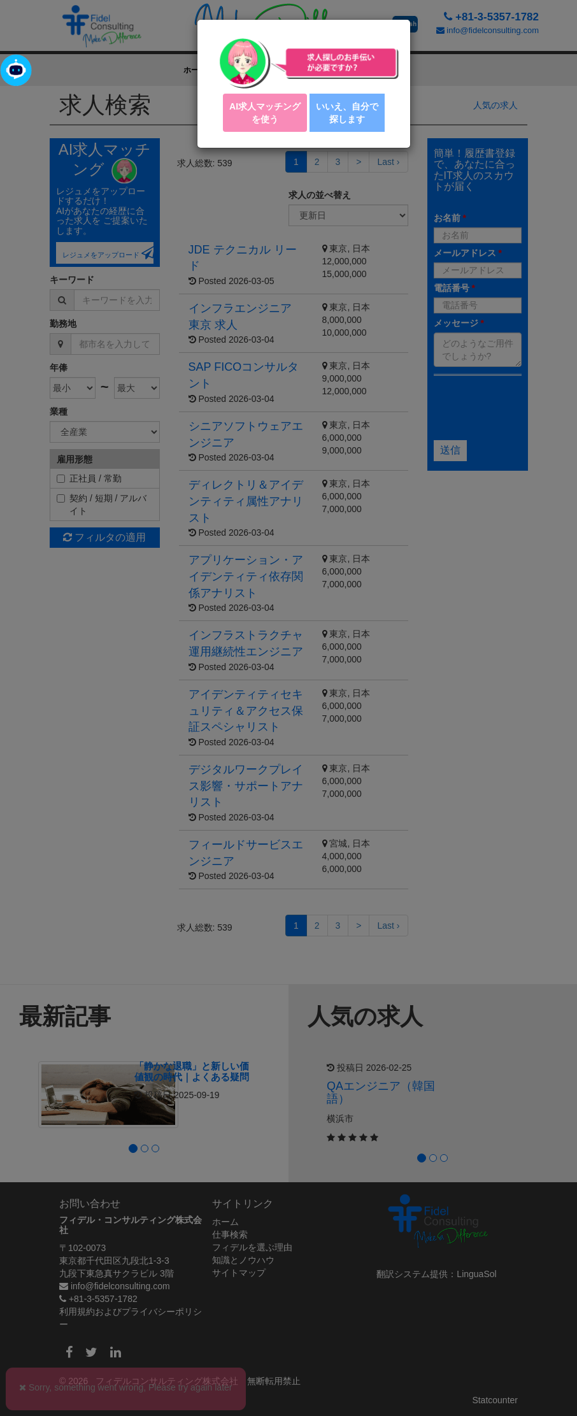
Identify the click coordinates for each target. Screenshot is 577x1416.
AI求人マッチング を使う (265, 112)
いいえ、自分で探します (347, 112)
